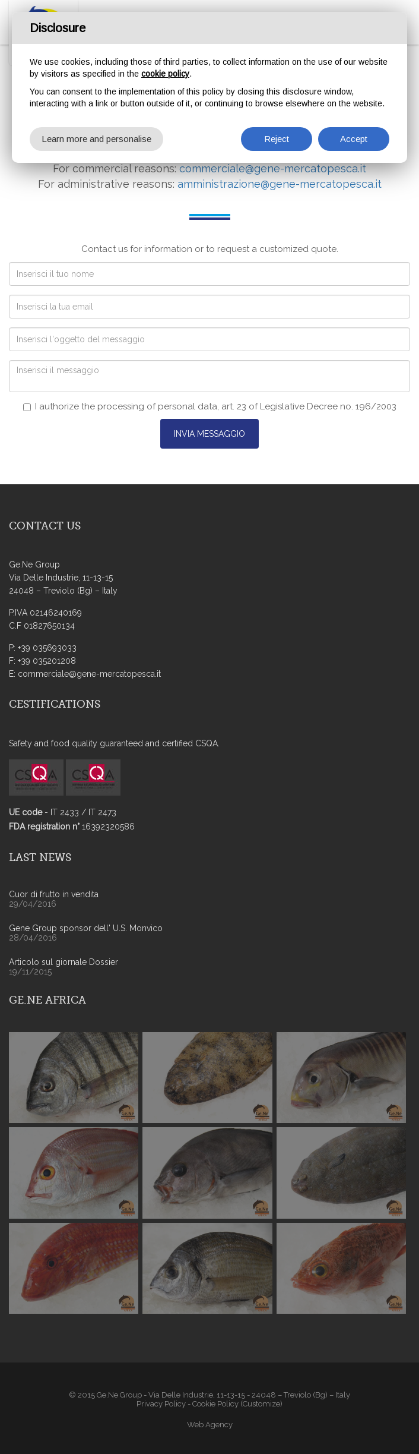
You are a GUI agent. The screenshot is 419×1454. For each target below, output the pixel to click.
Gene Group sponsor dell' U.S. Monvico (86, 928)
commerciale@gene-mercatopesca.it (272, 168)
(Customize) (261, 1403)
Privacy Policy (161, 1403)
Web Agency (210, 1424)
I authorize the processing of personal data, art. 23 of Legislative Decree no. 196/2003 (209, 406)
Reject (276, 139)
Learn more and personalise (96, 139)
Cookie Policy (215, 1403)
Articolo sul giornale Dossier (63, 962)
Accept (353, 139)
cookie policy (165, 73)
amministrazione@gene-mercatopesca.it (279, 184)
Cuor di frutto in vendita (54, 894)
